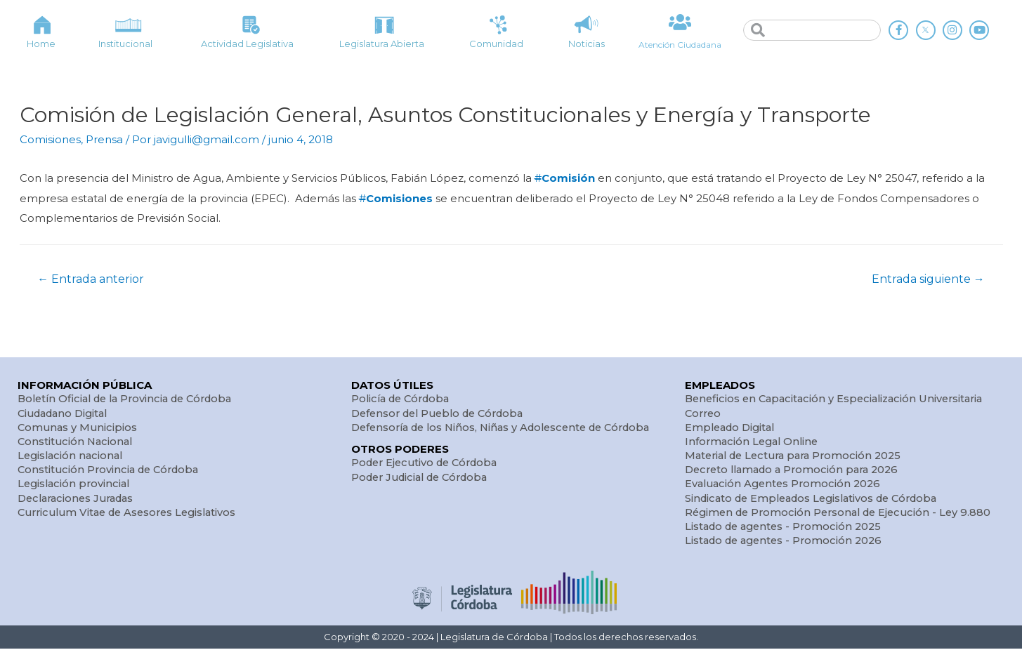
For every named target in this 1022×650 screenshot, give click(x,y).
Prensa (104, 139)
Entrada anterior (91, 277)
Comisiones (50, 139)
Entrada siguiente (927, 277)
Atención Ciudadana (679, 44)
